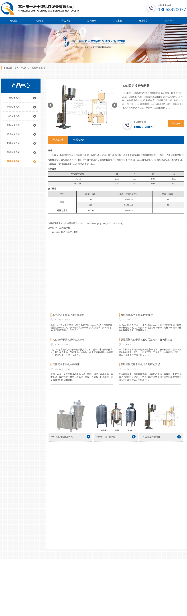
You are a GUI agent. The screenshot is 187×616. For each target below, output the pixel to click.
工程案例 (117, 21)
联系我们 (169, 21)
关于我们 (40, 21)
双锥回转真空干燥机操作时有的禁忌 (140, 364)
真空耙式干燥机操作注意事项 (69, 339)
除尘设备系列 (13, 152)
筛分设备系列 (13, 134)
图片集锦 (78, 139)
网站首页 (14, 21)
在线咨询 (176, 123)
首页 (16, 68)
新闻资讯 (91, 21)
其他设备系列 (38, 68)
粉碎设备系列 (13, 125)
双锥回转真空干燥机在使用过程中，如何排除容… (148, 339)
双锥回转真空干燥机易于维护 (137, 315)
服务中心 (143, 21)
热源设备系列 (13, 143)
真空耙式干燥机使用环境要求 (69, 315)
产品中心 (65, 21)
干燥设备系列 (13, 98)
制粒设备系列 (13, 107)
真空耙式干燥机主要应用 (66, 364)
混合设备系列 (13, 116)
